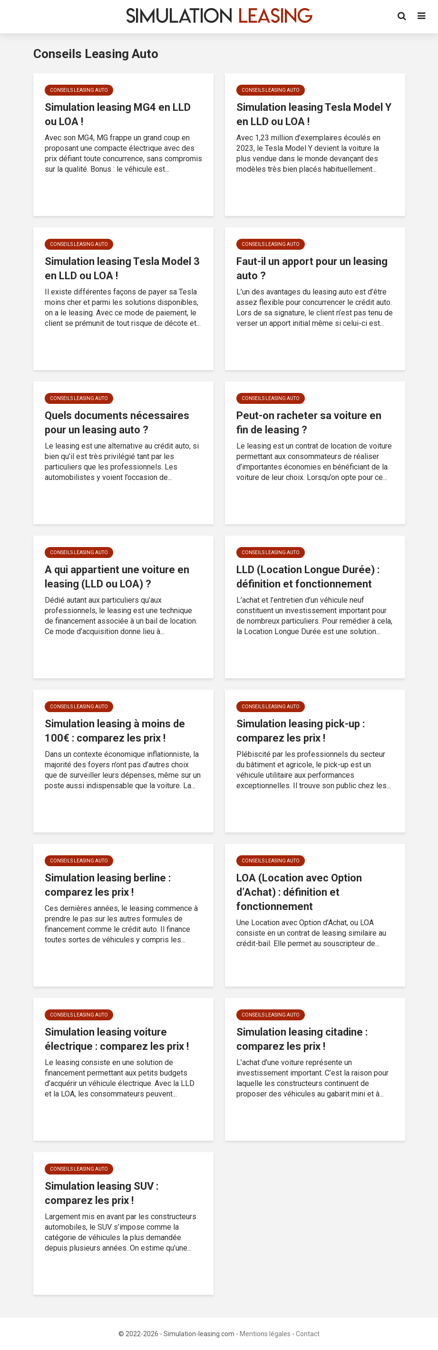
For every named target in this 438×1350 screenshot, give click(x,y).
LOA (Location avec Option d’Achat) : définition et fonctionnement (299, 892)
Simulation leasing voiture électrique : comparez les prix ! (117, 1039)
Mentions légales (265, 1334)
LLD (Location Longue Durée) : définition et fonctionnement (308, 577)
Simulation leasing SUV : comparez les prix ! (101, 1193)
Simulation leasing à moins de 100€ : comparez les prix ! (115, 731)
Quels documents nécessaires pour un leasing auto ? (117, 423)
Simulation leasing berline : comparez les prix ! (108, 885)
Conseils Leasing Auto (79, 90)
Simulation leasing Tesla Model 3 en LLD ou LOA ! (122, 268)
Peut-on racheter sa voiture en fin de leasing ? (308, 423)
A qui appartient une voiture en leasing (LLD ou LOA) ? (117, 577)
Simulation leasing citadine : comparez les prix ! (302, 1039)
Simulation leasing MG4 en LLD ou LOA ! (118, 114)
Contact (308, 1334)
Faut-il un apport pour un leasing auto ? (312, 268)
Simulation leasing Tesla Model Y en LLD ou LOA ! (313, 114)
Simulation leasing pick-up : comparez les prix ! (300, 731)
